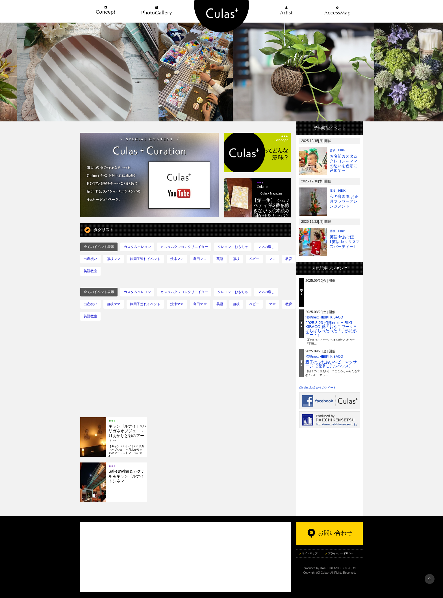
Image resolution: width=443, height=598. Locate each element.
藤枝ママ (113, 259)
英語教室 (90, 271)
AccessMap (337, 11)
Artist (286, 11)
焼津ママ (177, 259)
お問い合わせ (329, 533)
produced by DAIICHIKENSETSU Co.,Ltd (329, 568)
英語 (219, 259)
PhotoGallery (156, 11)
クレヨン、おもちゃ (233, 247)
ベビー (254, 259)
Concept (105, 11)
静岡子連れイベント (145, 259)
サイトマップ (309, 553)
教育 (288, 259)
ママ (272, 259)
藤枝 (236, 259)
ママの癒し (266, 247)
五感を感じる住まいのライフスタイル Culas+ (221, 16)
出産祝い (90, 259)
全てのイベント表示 (99, 247)
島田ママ (200, 259)
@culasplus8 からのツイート (317, 387)
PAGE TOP (430, 579)
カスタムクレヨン (137, 247)
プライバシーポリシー (340, 553)
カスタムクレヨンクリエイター (184, 247)
